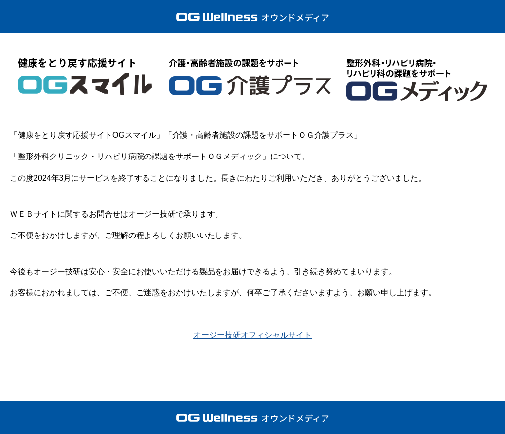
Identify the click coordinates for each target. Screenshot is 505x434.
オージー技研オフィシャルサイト (252, 335)
